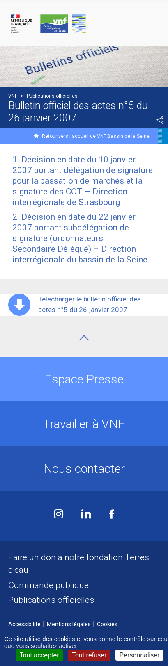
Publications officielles (51, 600)
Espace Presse (84, 379)
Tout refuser (89, 655)
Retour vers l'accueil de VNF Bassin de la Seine (96, 136)
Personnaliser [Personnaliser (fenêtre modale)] (140, 655)
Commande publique (48, 585)
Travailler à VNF (84, 424)
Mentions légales (69, 624)
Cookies (107, 624)
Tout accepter (39, 655)
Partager (160, 120)
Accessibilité (24, 624)
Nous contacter (84, 468)
